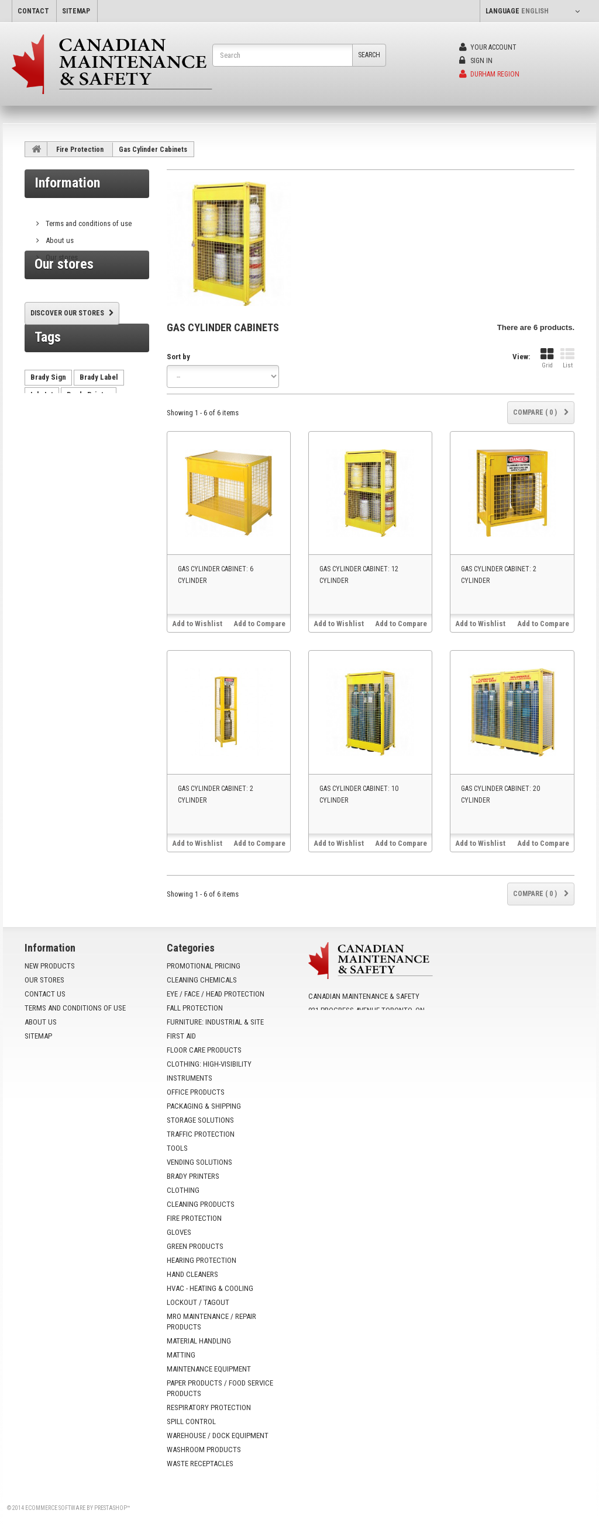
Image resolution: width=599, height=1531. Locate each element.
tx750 (70, 477)
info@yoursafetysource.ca (380, 1048)
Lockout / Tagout (198, 1302)
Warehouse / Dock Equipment (217, 1435)
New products (50, 965)
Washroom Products (204, 1449)
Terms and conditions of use (88, 218)
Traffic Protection (201, 1134)
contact (33, 11)
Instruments (189, 1078)
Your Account (488, 47)
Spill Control (191, 1421)
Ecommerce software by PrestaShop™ (77, 1508)
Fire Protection (80, 149)
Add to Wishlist (197, 623)
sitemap (76, 11)
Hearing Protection (201, 1260)
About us (59, 235)
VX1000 (43, 494)
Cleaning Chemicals (202, 979)
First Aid (181, 1036)
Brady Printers (193, 1176)
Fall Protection (195, 1008)
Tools (177, 1148)
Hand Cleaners (192, 1274)
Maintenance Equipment (209, 1369)
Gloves (179, 1232)
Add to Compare (259, 623)
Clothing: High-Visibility (209, 1064)
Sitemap (38, 1036)
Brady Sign (48, 424)
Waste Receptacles (200, 1463)
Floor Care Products (204, 1050)
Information (67, 183)
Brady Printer (89, 442)
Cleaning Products (201, 1204)
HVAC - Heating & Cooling (210, 1288)
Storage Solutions (200, 1120)
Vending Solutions (199, 1162)
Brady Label (99, 424)
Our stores (61, 252)
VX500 (103, 477)
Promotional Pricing (203, 965)
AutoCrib (115, 459)
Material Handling (199, 1340)
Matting (181, 1355)
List (567, 358)
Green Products (195, 1246)
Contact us (45, 994)
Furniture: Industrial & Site (215, 1022)
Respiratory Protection (209, 1407)
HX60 (39, 477)
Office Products (196, 1092)
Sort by (178, 356)
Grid (547, 358)
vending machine (58, 459)
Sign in (476, 61)
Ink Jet (41, 442)
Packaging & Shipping (204, 1106)
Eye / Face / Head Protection (215, 994)
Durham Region (489, 74)
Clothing (183, 1190)
